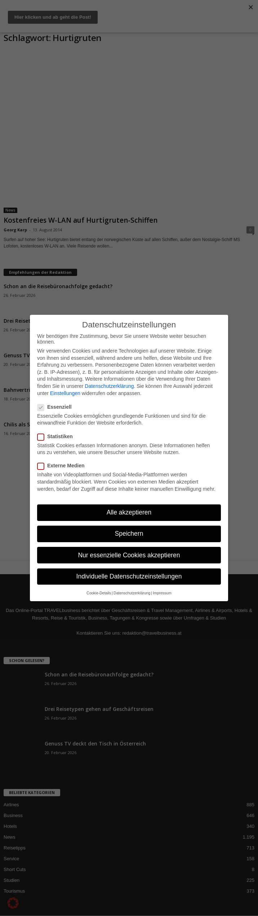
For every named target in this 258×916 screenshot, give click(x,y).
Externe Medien (63, 465)
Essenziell (56, 407)
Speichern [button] (129, 533)
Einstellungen (65, 393)
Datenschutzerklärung (109, 386)
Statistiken (57, 436)
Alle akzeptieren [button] (129, 512)
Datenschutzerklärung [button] (132, 593)
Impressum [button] (162, 593)
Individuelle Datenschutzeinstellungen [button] (129, 576)
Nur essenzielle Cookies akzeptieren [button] (129, 555)
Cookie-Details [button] (98, 593)
